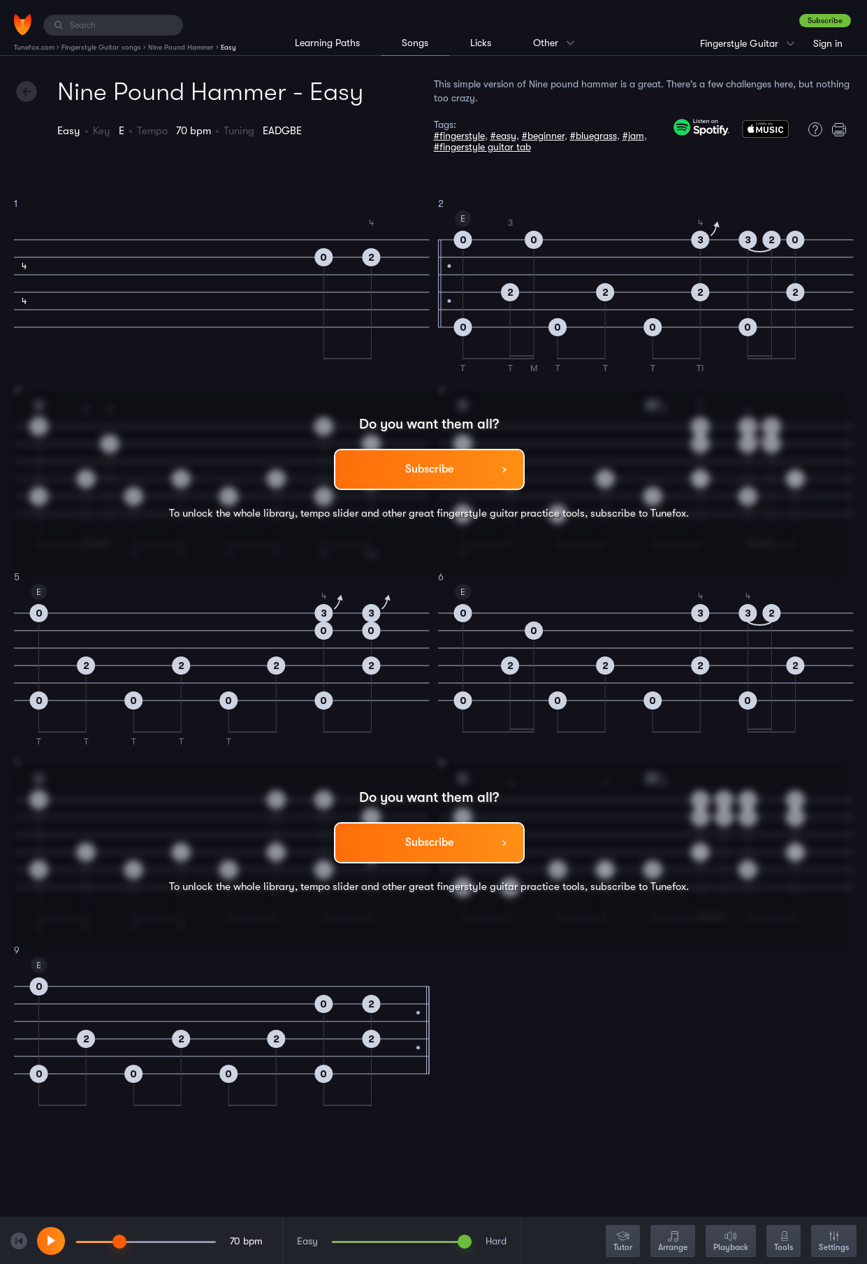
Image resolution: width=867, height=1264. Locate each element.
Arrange (672, 1242)
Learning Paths (327, 42)
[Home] (22, 24)
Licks (480, 42)
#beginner (543, 135)
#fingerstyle (459, 135)
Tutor (622, 1242)
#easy (503, 135)
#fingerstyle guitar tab (482, 146)
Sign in (828, 43)
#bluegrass (593, 135)
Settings (834, 1242)
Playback (730, 1242)
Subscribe (825, 20)
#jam (633, 135)
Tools (783, 1242)
